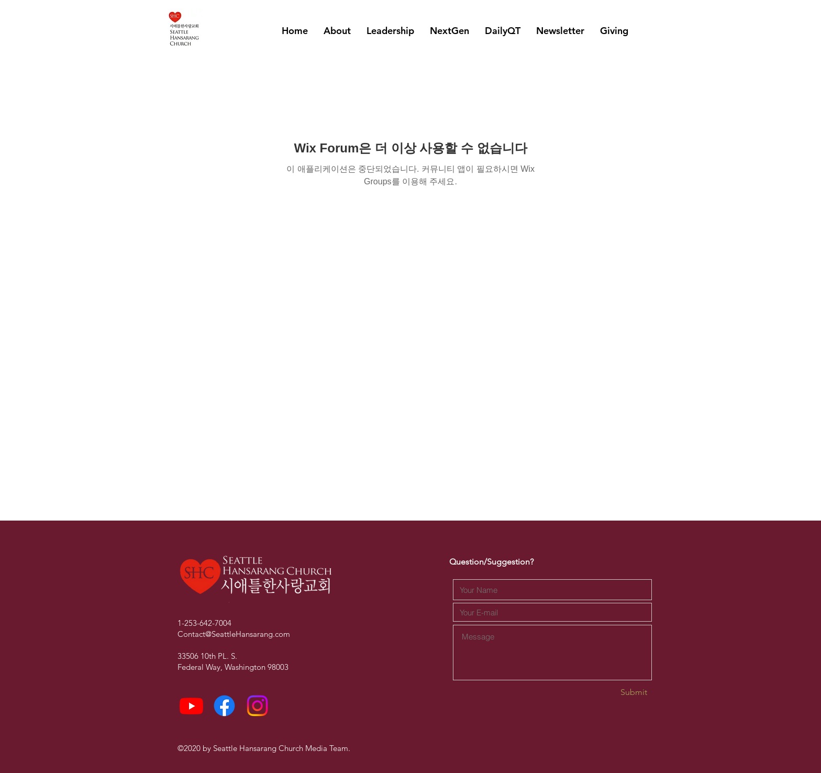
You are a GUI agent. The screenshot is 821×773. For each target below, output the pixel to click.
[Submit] (610, 692)
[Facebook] (224, 706)
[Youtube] (191, 706)
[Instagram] (257, 706)
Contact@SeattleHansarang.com (233, 634)
